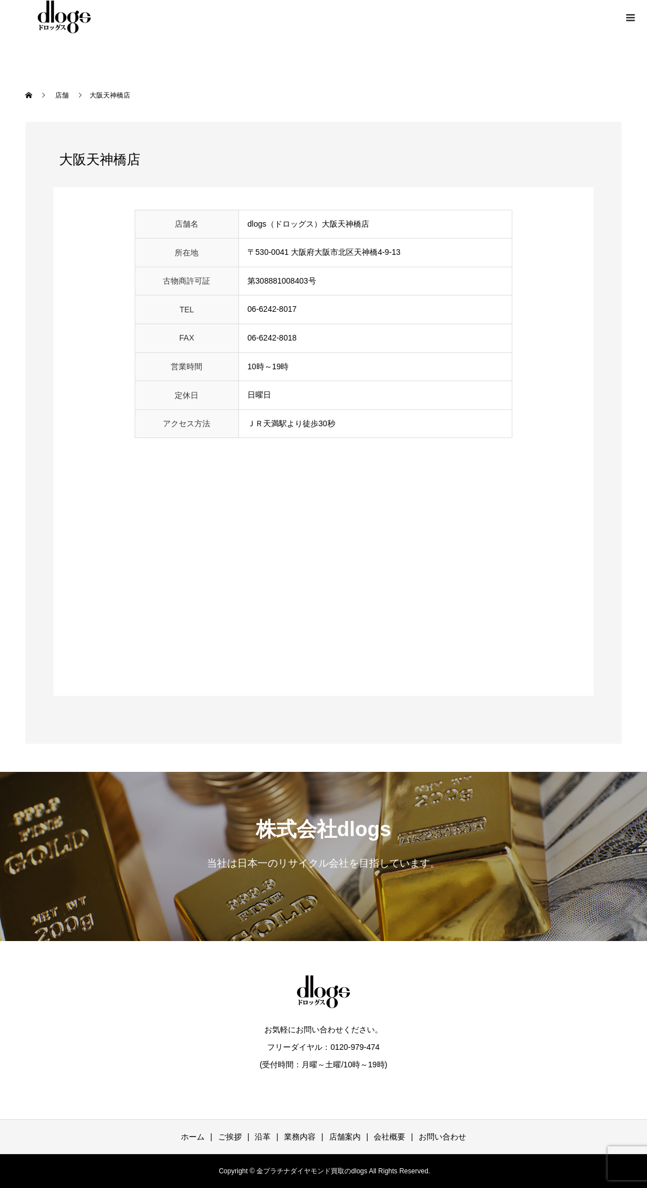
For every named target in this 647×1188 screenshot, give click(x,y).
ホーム (193, 1136)
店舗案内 (345, 1136)
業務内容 (300, 1136)
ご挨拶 (230, 1136)
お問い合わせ (442, 1136)
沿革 (263, 1136)
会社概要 (389, 1136)
